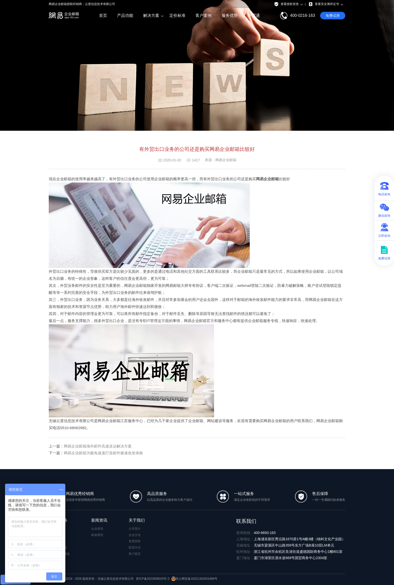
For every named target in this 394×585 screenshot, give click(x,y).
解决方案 (151, 15)
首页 (103, 15)
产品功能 (125, 15)
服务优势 (230, 15)
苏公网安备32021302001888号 (194, 578)
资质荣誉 (135, 541)
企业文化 (135, 535)
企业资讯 (97, 528)
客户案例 (203, 15)
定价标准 (177, 15)
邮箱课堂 (97, 535)
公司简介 (135, 528)
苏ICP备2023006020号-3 (152, 578)
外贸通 (254, 15)
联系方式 (135, 547)
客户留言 (135, 554)
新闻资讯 (99, 520)
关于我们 (137, 520)
